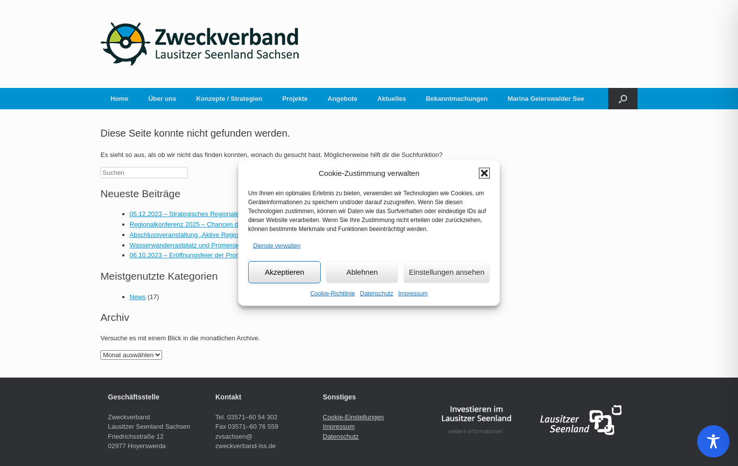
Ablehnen (361, 272)
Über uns (162, 98)
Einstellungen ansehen (446, 272)
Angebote (343, 98)
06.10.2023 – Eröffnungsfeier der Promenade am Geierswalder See (226, 255)
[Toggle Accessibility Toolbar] (713, 441)
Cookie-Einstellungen (353, 417)
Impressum (413, 293)
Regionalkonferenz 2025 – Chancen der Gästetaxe (203, 224)
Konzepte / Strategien (229, 98)
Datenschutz (376, 293)
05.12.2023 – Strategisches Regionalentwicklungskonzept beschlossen (231, 214)
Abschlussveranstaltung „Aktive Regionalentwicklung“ (206, 234)
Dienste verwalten (276, 245)
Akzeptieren (284, 272)
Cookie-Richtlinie (332, 293)
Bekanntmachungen (456, 98)
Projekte (294, 98)
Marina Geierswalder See (546, 98)
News (138, 297)
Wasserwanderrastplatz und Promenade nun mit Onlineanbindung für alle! (236, 245)
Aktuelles (391, 98)
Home (119, 98)
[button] (484, 173)
